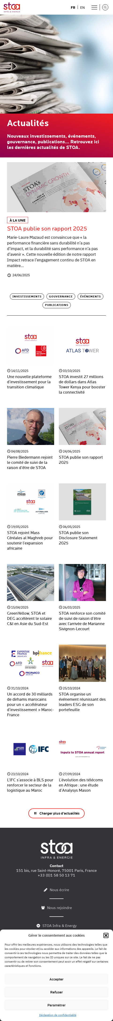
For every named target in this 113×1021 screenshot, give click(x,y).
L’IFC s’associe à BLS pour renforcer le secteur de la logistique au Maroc (30, 785)
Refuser (56, 992)
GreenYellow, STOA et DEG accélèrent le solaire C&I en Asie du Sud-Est (29, 618)
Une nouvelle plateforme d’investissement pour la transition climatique (29, 382)
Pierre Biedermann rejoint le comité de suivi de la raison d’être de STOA (30, 462)
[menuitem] (73, 7)
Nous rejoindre (59, 907)
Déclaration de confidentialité (57, 1015)
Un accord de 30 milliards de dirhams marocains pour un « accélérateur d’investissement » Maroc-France (30, 704)
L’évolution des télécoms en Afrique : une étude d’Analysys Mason (81, 785)
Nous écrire (59, 889)
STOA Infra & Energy (59, 925)
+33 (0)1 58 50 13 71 (56, 875)
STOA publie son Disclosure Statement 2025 (78, 538)
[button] (106, 935)
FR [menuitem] (73, 7)
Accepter (56, 979)
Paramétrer (56, 1005)
